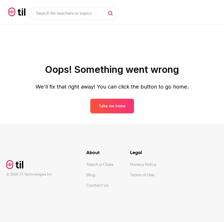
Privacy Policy (143, 164)
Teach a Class (99, 164)
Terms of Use (142, 174)
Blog (90, 174)
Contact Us (97, 185)
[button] (110, 13)
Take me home (112, 106)
